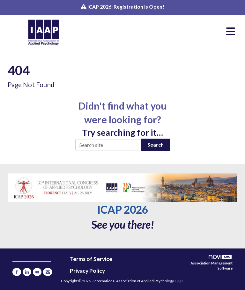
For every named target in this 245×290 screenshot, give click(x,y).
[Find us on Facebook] (16, 272)
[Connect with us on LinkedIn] (27, 272)
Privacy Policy (87, 270)
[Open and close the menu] (160, 31)
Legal (179, 281)
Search (155, 144)
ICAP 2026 (122, 209)
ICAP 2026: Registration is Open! (125, 7)
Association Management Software (211, 262)
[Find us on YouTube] (37, 272)
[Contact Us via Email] (47, 272)
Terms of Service (91, 259)
